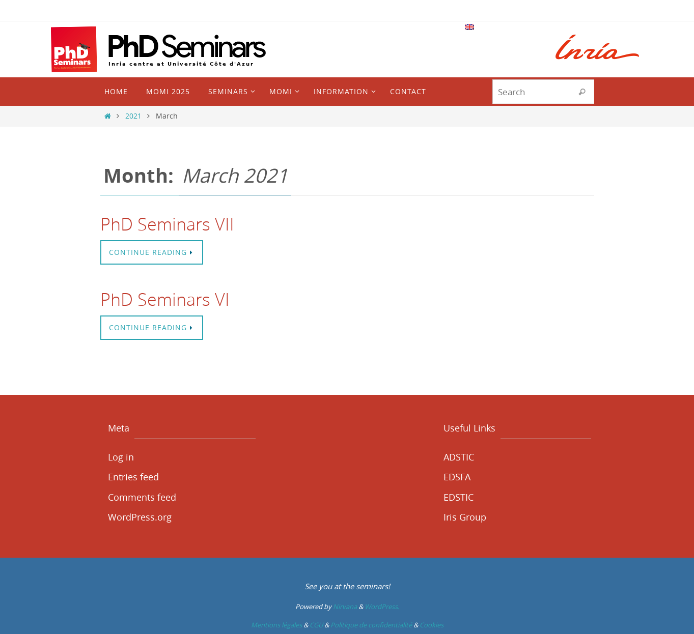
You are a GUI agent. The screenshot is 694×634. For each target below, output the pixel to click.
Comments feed (142, 497)
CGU (316, 624)
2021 (133, 116)
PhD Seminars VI (165, 299)
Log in (121, 457)
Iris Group (464, 517)
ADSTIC (458, 457)
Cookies (431, 624)
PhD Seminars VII (167, 224)
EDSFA (456, 477)
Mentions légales (276, 624)
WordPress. (382, 606)
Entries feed (133, 477)
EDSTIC (458, 497)
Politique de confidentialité (371, 624)
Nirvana (345, 606)
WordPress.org (140, 517)
